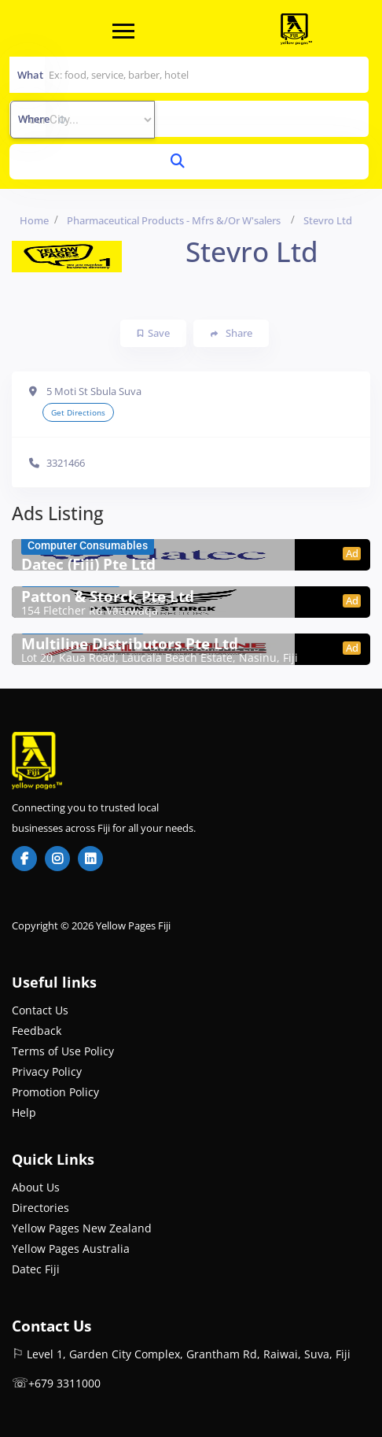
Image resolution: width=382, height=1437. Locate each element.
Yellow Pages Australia (71, 1248)
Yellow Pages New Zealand (82, 1228)
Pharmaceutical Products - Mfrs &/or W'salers (174, 220)
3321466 (65, 463)
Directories (40, 1207)
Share (231, 333)
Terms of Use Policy (63, 1051)
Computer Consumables (88, 545)
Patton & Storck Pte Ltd (107, 596)
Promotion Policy (55, 1091)
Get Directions (78, 412)
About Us (36, 1187)
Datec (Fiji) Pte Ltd (88, 564)
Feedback (36, 1030)
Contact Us (40, 1010)
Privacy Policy (47, 1071)
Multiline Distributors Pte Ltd (129, 643)
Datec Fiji (36, 1269)
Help (24, 1112)
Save (154, 333)
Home (34, 220)
